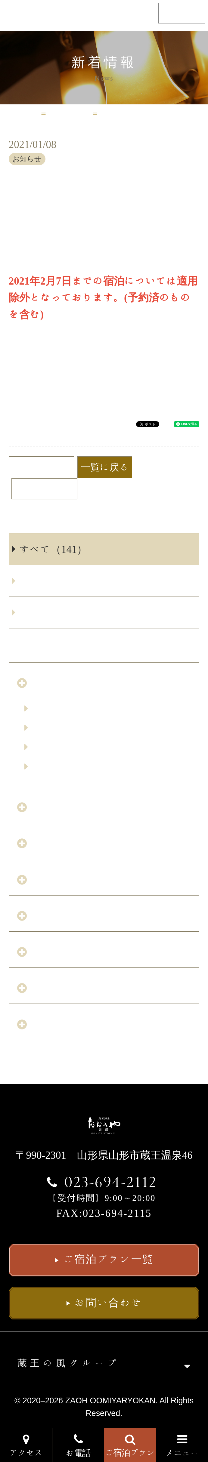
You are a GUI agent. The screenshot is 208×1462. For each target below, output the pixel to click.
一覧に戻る (105, 467)
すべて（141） (53, 549)
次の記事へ (38, 488)
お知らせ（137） (58, 580)
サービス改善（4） (64, 612)
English (182, 13)
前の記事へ (47, 466)
